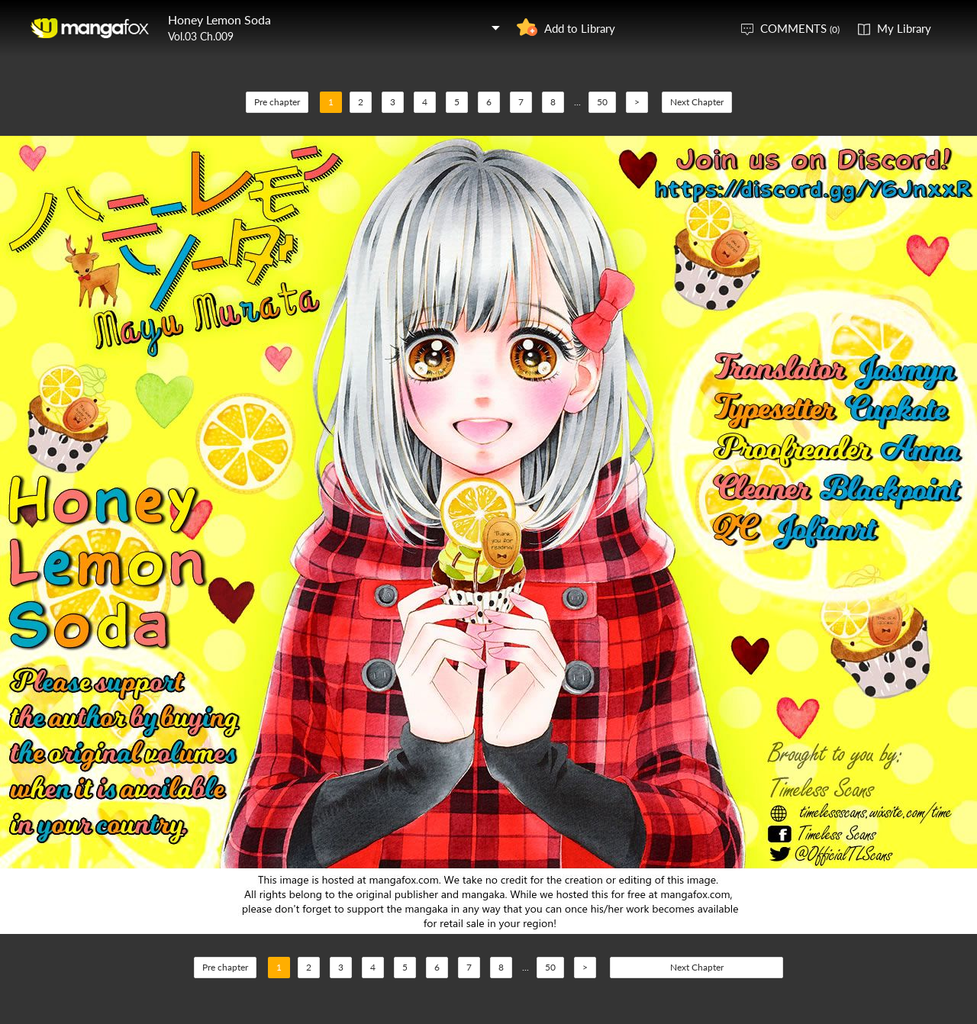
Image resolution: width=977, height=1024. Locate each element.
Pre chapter (277, 102)
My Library (904, 28)
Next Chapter (697, 102)
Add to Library (579, 28)
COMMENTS (800, 28)
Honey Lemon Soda (219, 19)
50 (602, 102)
